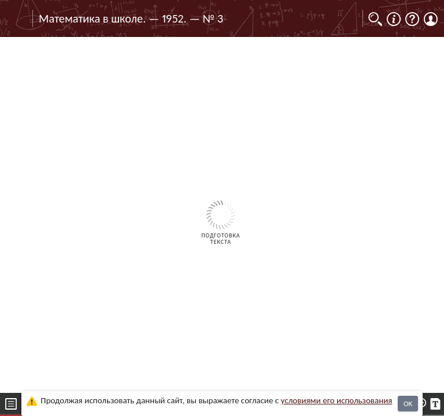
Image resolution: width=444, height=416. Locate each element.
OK (408, 403)
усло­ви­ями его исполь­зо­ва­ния (337, 400)
